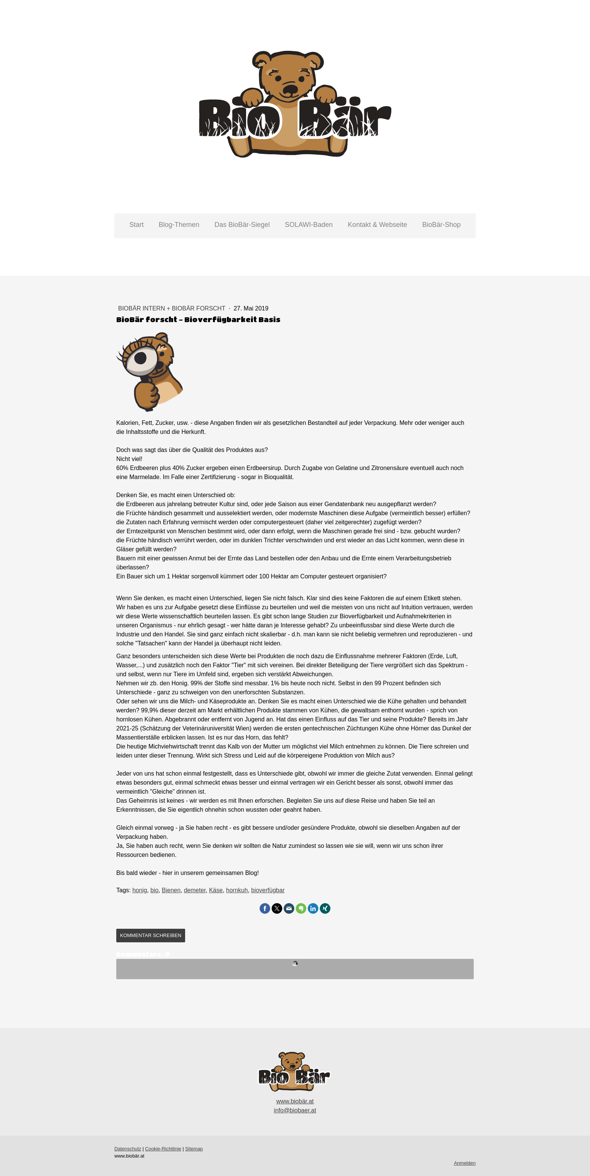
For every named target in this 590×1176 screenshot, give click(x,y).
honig (139, 890)
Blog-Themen (179, 224)
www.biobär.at (295, 1101)
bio (154, 890)
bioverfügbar (268, 890)
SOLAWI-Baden (309, 224)
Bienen (171, 890)
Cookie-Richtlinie (163, 1149)
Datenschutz (127, 1149)
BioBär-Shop (441, 224)
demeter (195, 890)
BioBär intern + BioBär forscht (172, 308)
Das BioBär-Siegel (242, 224)
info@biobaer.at (295, 1110)
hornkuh (237, 890)
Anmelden (465, 1163)
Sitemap (194, 1149)
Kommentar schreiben (150, 935)
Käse (215, 890)
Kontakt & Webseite (377, 224)
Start (136, 224)
